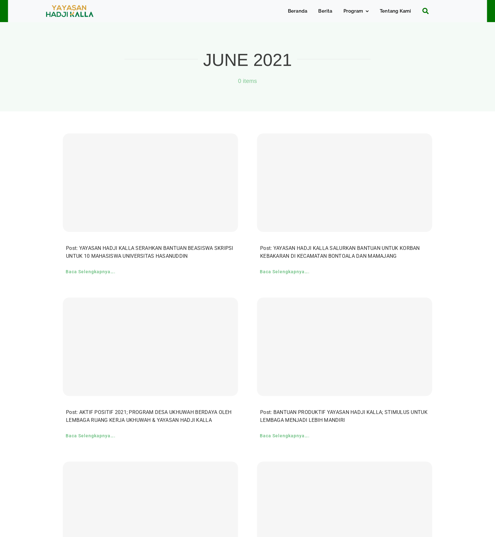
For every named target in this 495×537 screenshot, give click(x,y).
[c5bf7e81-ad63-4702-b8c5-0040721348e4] (69, 8)
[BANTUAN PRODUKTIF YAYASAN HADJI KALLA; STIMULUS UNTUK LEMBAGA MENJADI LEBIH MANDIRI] (344, 347)
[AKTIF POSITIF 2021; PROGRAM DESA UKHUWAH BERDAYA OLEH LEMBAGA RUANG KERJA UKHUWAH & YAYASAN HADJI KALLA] (150, 347)
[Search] (423, 11)
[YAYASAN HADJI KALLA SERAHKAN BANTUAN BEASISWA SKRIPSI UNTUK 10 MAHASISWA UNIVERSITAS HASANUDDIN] (150, 182)
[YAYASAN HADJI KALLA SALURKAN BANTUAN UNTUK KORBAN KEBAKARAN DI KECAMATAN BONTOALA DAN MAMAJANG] (344, 182)
